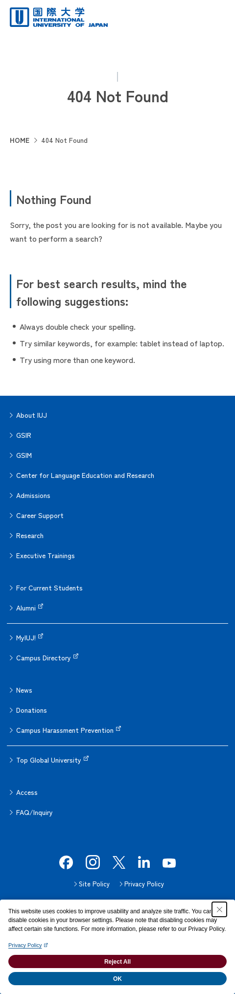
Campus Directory (43, 657)
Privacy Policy (144, 883)
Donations (31, 710)
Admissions (33, 495)
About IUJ (31, 415)
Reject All (117, 961)
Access (27, 792)
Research (30, 535)
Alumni (26, 607)
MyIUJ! (26, 637)
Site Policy (94, 883)
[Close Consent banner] (219, 909)
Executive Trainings (45, 555)
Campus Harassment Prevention (65, 730)
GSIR (23, 435)
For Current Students (49, 587)
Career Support (40, 515)
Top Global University (48, 760)
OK (117, 978)
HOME (19, 140)
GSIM (24, 455)
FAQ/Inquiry (34, 812)
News (24, 690)
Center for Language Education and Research (85, 475)
